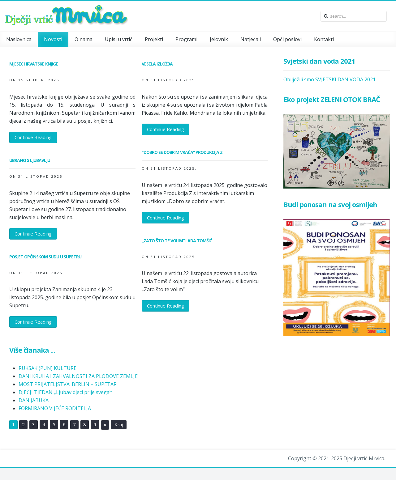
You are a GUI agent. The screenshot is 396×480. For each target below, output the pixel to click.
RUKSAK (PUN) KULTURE (47, 368)
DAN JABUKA (34, 400)
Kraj (118, 425)
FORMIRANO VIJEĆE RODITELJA (55, 408)
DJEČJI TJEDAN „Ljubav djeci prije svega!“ (65, 392)
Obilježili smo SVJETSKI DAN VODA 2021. (330, 79)
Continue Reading (33, 137)
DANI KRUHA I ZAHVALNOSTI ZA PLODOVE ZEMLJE (78, 376)
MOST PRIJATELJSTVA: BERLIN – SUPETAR (68, 384)
